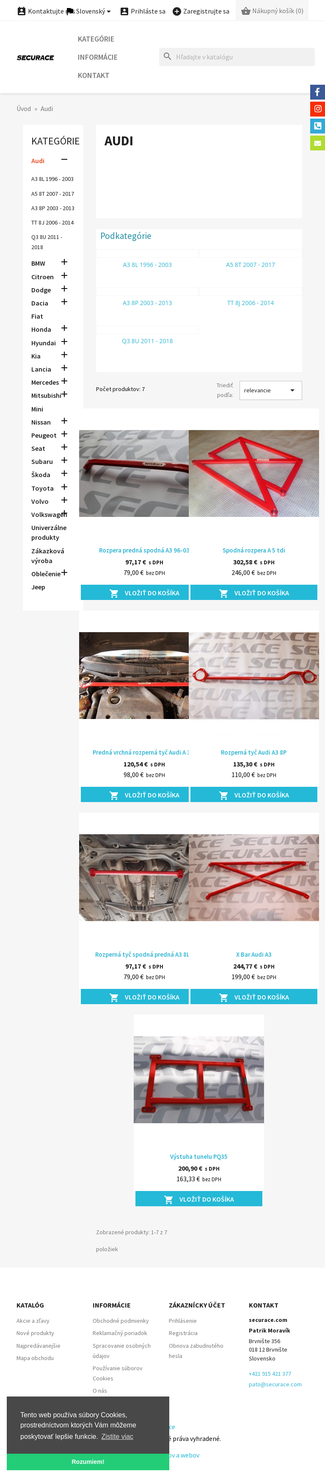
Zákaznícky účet (197, 1305)
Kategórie (96, 39)
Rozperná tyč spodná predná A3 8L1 (144, 954)
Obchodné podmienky (121, 1320)
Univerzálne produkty (48, 532)
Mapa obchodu (35, 1358)
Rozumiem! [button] (88, 1461)
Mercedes (45, 382)
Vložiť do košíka (144, 594)
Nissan (41, 422)
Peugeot (44, 435)
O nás (100, 1390)
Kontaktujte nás (46, 11)
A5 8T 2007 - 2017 (52, 193)
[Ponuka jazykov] (89, 11)
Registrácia (183, 1333)
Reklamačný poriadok (120, 1333)
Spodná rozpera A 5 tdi (254, 550)
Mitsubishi (46, 395)
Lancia (41, 369)
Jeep (38, 587)
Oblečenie (46, 573)
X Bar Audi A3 (254, 954)
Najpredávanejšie (39, 1345)
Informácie (98, 57)
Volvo (40, 501)
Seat (38, 448)
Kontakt (94, 75)
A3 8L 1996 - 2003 (52, 179)
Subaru (42, 461)
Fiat (37, 316)
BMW (38, 263)
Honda (41, 329)
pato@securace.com (275, 1384)
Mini (37, 409)
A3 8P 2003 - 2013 (52, 208)
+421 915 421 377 (270, 1373)
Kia (36, 356)
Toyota (42, 488)
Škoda (40, 474)
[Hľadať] (237, 57)
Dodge (41, 290)
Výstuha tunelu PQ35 (199, 1156)
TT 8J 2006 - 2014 (52, 222)
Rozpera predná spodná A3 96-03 (144, 550)
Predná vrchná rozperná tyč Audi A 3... (144, 752)
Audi (37, 160)
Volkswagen (49, 514)
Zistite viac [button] (118, 1436)
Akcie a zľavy (33, 1320)
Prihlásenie (183, 1320)
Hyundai (43, 343)
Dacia (39, 303)
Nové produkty (35, 1333)
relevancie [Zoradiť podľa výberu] (270, 390)
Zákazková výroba (47, 556)
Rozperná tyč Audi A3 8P (253, 752)
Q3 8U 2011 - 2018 (147, 341)
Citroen (42, 276)
